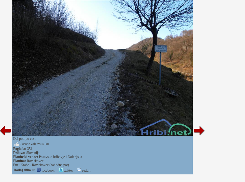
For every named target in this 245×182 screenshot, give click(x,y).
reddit (83, 170)
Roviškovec (35, 161)
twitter (66, 170)
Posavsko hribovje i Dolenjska (60, 157)
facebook (46, 170)
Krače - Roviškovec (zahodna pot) (44, 165)
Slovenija (33, 153)
